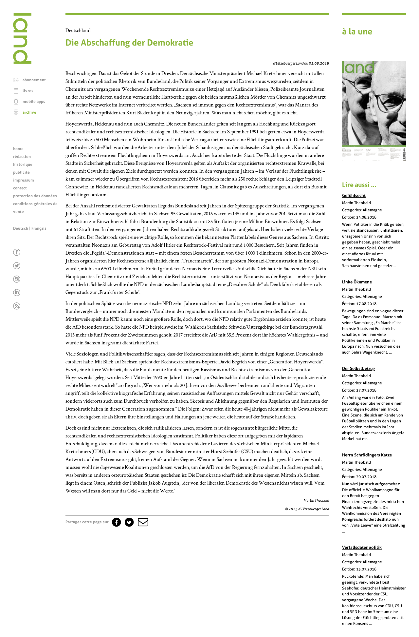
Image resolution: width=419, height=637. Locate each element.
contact (20, 188)
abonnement (34, 80)
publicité (21, 172)
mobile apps (34, 101)
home (18, 148)
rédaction (22, 156)
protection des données (35, 196)
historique (22, 164)
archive (29, 112)
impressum (23, 180)
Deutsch (20, 228)
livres (28, 90)
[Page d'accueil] (22, 62)
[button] (142, 522)
